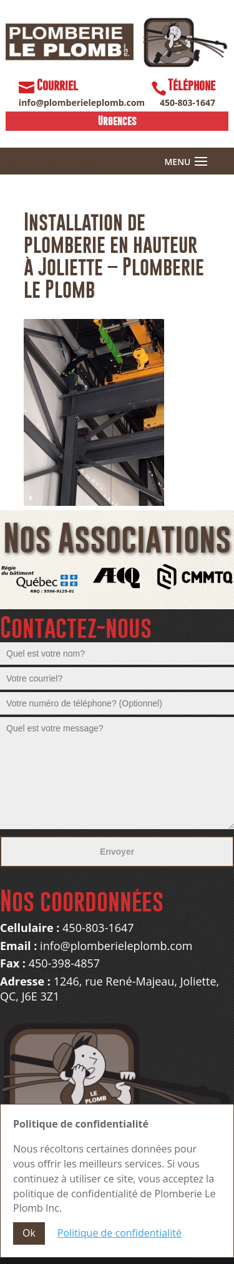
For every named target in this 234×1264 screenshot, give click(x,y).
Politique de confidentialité (119, 1233)
